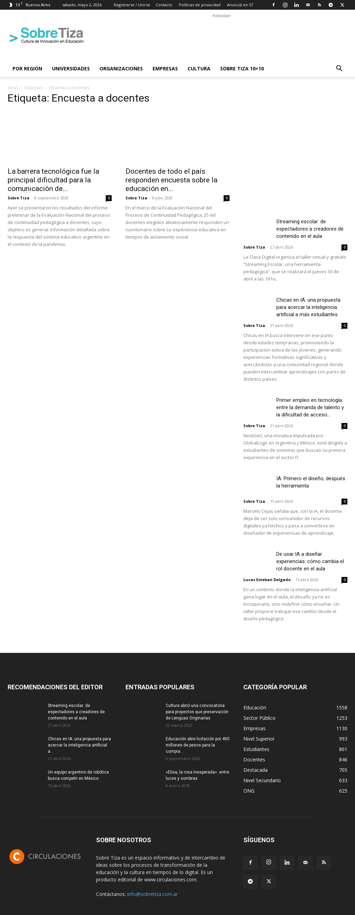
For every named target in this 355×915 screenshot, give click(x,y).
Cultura (199, 68)
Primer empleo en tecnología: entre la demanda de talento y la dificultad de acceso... (310, 407)
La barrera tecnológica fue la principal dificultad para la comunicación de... (53, 180)
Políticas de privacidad (199, 4)
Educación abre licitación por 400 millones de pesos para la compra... (198, 745)
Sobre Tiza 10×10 (242, 68)
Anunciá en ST (240, 4)
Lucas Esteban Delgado (267, 579)
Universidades (71, 68)
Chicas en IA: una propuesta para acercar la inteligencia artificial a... (79, 745)
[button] (339, 69)
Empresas (165, 68)
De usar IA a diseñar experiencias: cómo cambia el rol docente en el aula (310, 561)
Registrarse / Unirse (132, 4)
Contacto (164, 4)
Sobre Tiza (18, 197)
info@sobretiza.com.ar (152, 894)
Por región (27, 68)
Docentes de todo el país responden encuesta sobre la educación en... (171, 180)
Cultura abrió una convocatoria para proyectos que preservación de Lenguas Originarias (197, 711)
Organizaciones (121, 68)
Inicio (13, 87)
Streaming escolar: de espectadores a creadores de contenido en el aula (310, 228)
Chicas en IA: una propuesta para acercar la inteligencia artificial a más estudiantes (308, 307)
